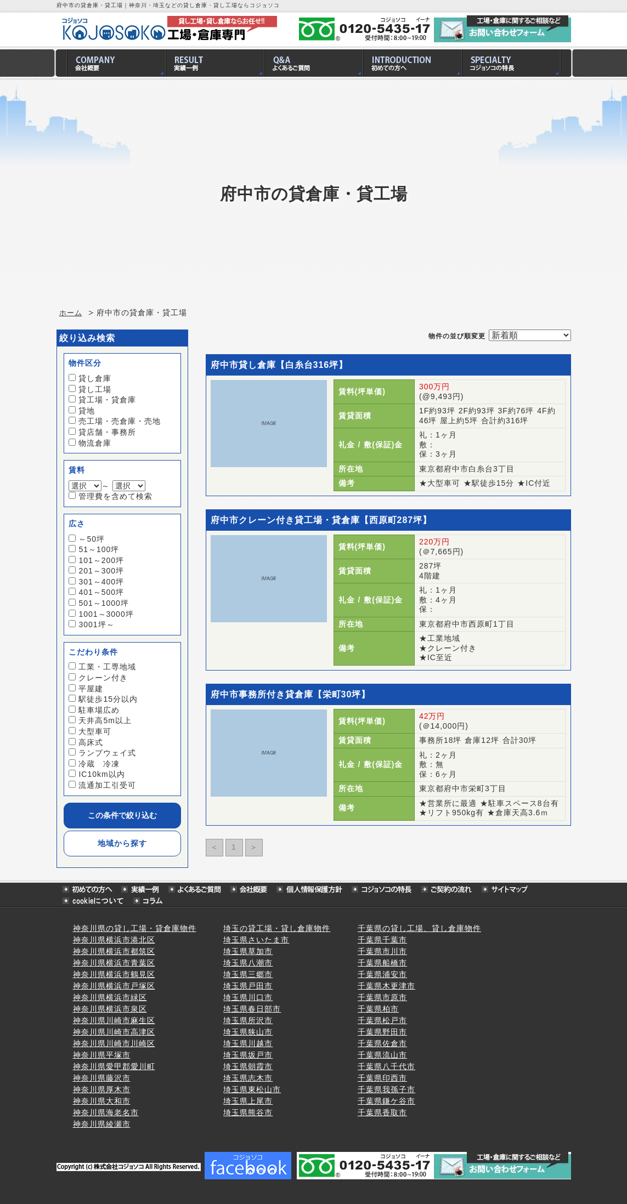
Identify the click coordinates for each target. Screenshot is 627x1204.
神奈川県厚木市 (102, 1089)
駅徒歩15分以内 (108, 699)
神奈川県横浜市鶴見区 (114, 974)
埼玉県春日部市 (252, 1008)
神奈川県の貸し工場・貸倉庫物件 (134, 928)
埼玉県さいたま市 (256, 939)
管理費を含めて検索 (115, 496)
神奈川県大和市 (102, 1101)
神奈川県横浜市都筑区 (114, 951)
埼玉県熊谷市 (248, 1112)
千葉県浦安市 (382, 974)
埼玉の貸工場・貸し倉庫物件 (276, 928)
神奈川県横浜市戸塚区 (114, 985)
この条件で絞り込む (122, 815)
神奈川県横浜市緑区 (110, 997)
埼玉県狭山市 (248, 1031)
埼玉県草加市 (248, 951)
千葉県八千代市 (386, 1066)
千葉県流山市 (382, 1054)
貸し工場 (94, 389)
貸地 (86, 410)
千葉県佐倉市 (382, 1043)
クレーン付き (103, 677)
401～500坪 (101, 592)
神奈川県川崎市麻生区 (114, 1020)
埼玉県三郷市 (248, 974)
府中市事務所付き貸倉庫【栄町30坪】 (291, 694)
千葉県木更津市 (386, 985)
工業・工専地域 (107, 666)
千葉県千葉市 (382, 939)
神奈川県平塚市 (102, 1054)
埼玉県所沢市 (248, 1020)
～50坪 (91, 539)
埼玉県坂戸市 (248, 1054)
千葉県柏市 (378, 1008)
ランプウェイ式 (107, 752)
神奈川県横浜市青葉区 (114, 962)
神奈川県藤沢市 (102, 1078)
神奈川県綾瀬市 (102, 1124)
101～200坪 (101, 560)
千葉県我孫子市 (386, 1089)
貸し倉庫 (94, 378)
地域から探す (122, 843)
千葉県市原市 (382, 997)
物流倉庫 (94, 443)
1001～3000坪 (105, 614)
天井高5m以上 (104, 720)
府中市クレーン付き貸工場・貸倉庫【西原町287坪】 (321, 520)
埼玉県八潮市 (248, 962)
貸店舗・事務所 (107, 432)
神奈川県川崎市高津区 (114, 1031)
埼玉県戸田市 (248, 985)
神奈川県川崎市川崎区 (114, 1043)
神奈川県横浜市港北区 (114, 939)
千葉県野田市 (382, 1031)
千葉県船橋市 (382, 962)
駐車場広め (99, 710)
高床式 (90, 742)
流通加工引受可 (107, 785)
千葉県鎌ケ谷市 (386, 1101)
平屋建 (90, 688)
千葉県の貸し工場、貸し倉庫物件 (419, 928)
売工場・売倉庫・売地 (119, 421)
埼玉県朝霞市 (248, 1066)
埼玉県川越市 (248, 1043)
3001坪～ (96, 624)
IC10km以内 (101, 774)
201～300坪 (101, 570)
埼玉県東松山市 (252, 1089)
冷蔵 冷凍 (99, 763)
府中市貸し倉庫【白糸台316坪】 (279, 365)
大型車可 (94, 731)
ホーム (70, 313)
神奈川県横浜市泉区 (110, 1008)
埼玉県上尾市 (248, 1101)
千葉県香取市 (382, 1112)
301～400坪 (101, 581)
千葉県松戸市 (382, 1020)
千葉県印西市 (382, 1078)
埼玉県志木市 (248, 1078)
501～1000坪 (103, 603)
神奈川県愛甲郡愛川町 (114, 1066)
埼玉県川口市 (248, 997)
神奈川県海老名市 (106, 1112)
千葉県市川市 (382, 951)
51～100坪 (98, 549)
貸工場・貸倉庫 (107, 399)
